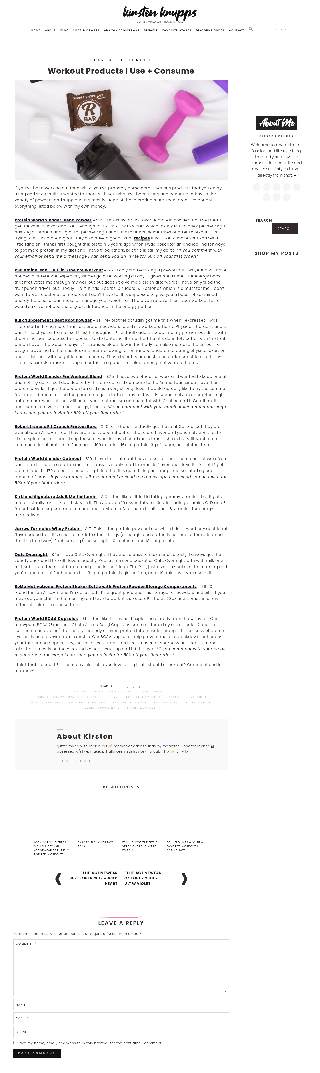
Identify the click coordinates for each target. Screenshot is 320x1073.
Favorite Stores (177, 30)
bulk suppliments (124, 692)
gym (71, 697)
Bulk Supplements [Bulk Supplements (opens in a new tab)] (35, 320)
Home (36, 30)
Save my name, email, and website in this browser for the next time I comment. (89, 1043)
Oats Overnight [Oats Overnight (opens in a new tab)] (31, 554)
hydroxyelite (89, 697)
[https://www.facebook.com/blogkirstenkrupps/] (277, 187)
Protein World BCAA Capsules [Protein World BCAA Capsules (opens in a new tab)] (46, 618)
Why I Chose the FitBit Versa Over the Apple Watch (139, 846)
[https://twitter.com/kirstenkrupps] (267, 187)
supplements (109, 708)
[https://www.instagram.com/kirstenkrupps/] (257, 187)
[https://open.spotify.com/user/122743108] (287, 197)
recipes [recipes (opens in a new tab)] (142, 238)
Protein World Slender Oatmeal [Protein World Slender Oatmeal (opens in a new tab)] (48, 458)
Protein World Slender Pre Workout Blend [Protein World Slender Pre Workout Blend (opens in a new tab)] (58, 376)
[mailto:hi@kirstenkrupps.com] (277, 197)
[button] (251, 29)
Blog (64, 30)
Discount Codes (210, 30)
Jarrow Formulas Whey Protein (48, 528)
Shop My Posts (86, 30)
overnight (176, 697)
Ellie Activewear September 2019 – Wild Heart (94, 878)
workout (148, 708)
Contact (236, 30)
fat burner (152, 692)
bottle (100, 692)
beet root (82, 692)
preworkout (99, 702)
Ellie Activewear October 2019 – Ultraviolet (143, 878)
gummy (58, 697)
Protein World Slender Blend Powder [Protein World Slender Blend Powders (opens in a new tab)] (53, 220)
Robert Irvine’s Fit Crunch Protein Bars (56, 426)
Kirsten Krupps (160, 12)
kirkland (112, 697)
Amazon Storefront (122, 30)
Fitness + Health (121, 60)
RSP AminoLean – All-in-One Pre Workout (59, 270)
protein (119, 702)
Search (264, 220)
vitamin (130, 708)
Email (22, 1018)
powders (76, 702)
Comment (26, 943)
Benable (151, 30)
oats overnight (149, 697)
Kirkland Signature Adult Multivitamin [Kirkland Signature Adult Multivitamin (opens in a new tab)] (56, 496)
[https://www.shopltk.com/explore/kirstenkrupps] (267, 197)
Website (23, 1032)
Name (22, 1004)
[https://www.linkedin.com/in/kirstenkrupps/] (297, 187)
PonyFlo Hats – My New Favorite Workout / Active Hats (185, 846)
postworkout (54, 702)
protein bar (140, 702)
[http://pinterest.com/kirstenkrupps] (287, 187)
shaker (190, 702)
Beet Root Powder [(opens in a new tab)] (73, 320)
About (50, 30)
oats (128, 697)
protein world (167, 702)
